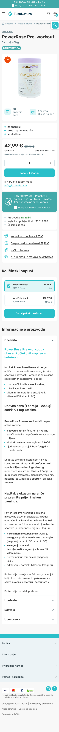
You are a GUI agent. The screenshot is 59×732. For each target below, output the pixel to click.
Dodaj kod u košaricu (31, 5)
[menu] (4, 13)
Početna (8, 23)
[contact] (48, 14)
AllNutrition (7, 31)
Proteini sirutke (24, 23)
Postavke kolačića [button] (11, 714)
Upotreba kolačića (28, 709)
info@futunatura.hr (15, 185)
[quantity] (29, 163)
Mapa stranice (9, 709)
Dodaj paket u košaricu (29, 313)
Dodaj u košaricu (29, 173)
